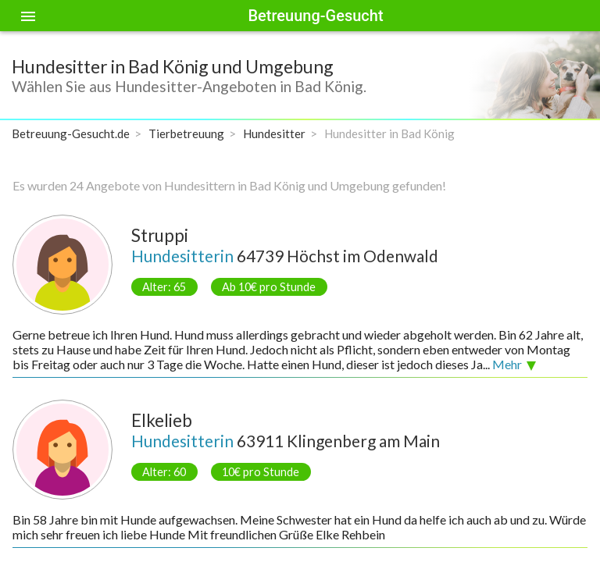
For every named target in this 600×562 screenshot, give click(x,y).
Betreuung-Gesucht (315, 15)
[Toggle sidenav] (28, 15)
